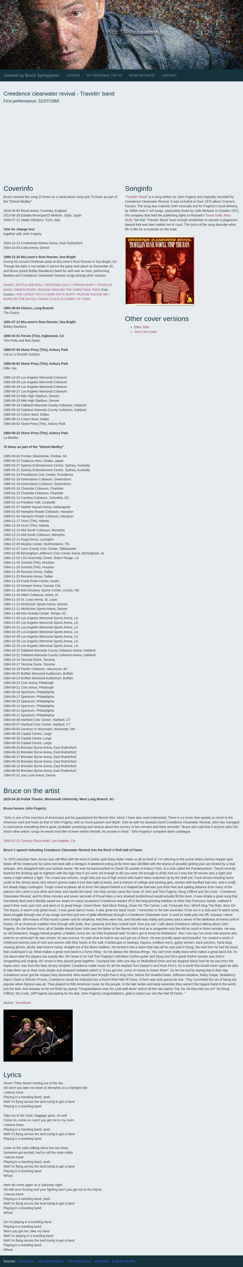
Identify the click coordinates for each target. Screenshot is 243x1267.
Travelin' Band (136, 197)
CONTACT (169, 75)
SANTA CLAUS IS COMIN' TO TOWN (64, 299)
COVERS (73, 75)
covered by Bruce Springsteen (31, 75)
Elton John (142, 327)
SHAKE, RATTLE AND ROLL (23, 285)
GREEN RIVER (25, 289)
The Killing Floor (79, 1261)
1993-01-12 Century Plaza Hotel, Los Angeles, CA (39, 841)
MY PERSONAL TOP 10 (104, 75)
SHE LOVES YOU (28, 294)
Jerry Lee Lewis (145, 332)
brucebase (23, 1002)
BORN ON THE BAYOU (19, 299)
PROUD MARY (84, 285)
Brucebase (26, 1261)
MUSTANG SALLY (58, 285)
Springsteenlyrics (51, 1261)
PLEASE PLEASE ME (93, 294)
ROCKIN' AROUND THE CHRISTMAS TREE (69, 289)
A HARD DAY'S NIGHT (59, 294)
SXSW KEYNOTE (142, 75)
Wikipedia (102, 1261)
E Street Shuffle (123, 1261)
